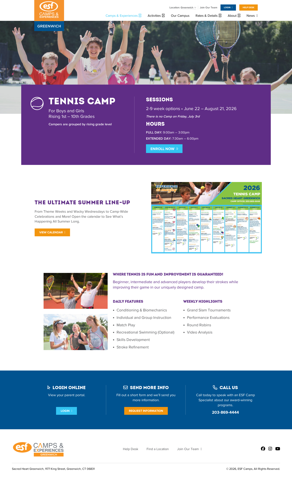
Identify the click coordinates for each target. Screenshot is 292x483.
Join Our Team (208, 7)
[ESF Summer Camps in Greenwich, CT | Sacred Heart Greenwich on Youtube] (277, 449)
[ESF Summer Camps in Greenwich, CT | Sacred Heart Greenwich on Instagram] (270, 449)
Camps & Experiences (122, 15)
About (232, 15)
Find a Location (158, 449)
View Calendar (51, 232)
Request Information (146, 410)
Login (227, 7)
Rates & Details (207, 15)
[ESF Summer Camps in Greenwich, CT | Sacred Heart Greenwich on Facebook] (263, 449)
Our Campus (180, 15)
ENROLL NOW (162, 149)
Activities (154, 15)
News (251, 15)
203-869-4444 (225, 412)
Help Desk (248, 7)
